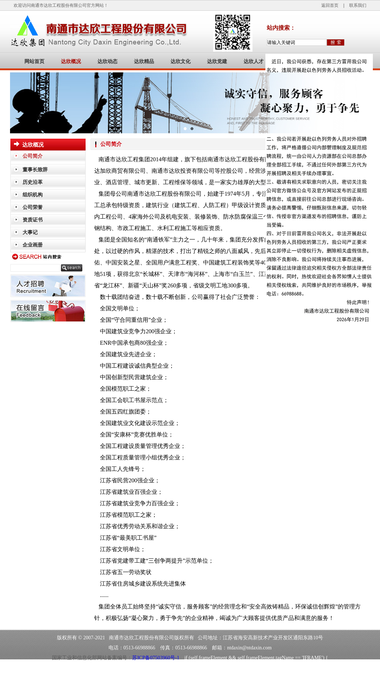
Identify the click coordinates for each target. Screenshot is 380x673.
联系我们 (357, 5)
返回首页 (329, 5)
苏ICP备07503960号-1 (155, 657)
